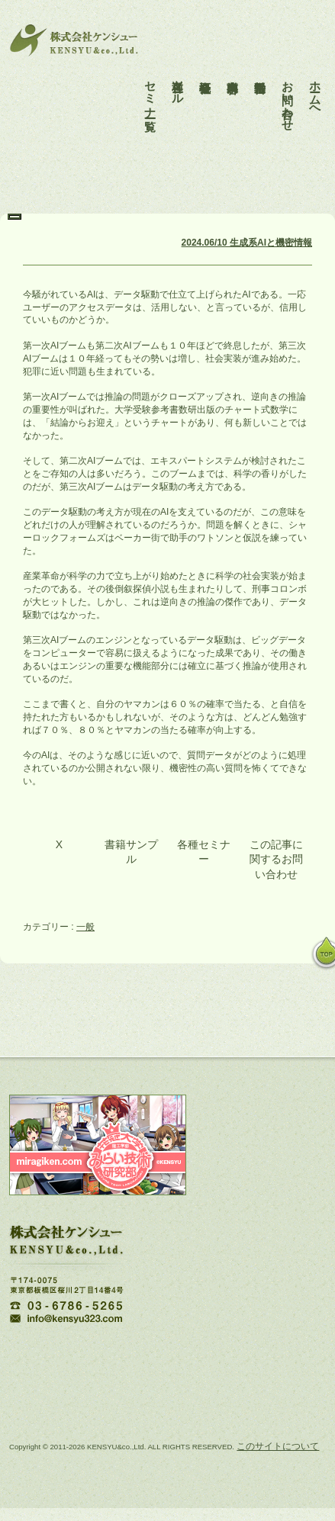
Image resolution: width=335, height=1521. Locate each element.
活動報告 (260, 66)
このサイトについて (278, 1446)
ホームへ (315, 86)
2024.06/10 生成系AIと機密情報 (247, 242)
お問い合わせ (288, 92)
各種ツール (178, 79)
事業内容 (233, 66)
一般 (85, 926)
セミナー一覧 (150, 86)
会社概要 (205, 66)
